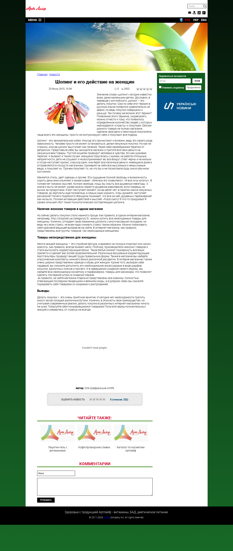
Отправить (46, 526)
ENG (204, 20)
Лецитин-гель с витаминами (57, 464)
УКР (196, 20)
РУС (187, 20)
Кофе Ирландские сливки (94, 463)
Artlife (107, 543)
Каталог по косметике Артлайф (130, 464)
